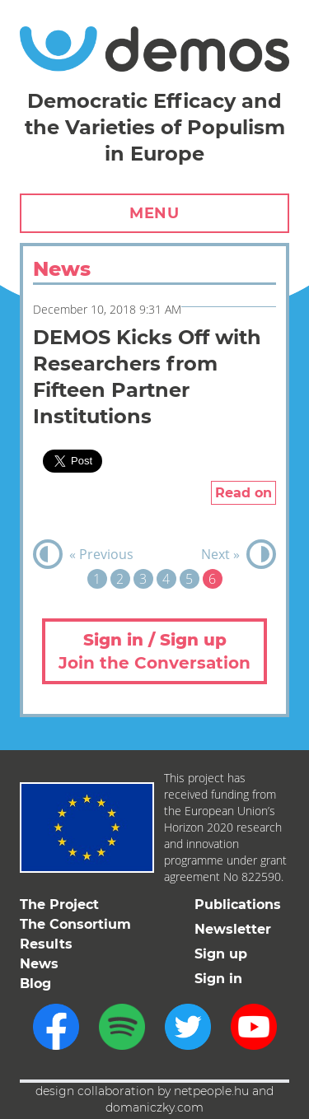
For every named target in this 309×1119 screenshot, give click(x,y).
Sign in (218, 978)
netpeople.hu (211, 1091)
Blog (35, 983)
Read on (243, 493)
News (39, 964)
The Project (59, 904)
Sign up (220, 954)
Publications (237, 904)
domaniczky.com (154, 1107)
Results (46, 944)
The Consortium (75, 924)
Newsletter (232, 929)
